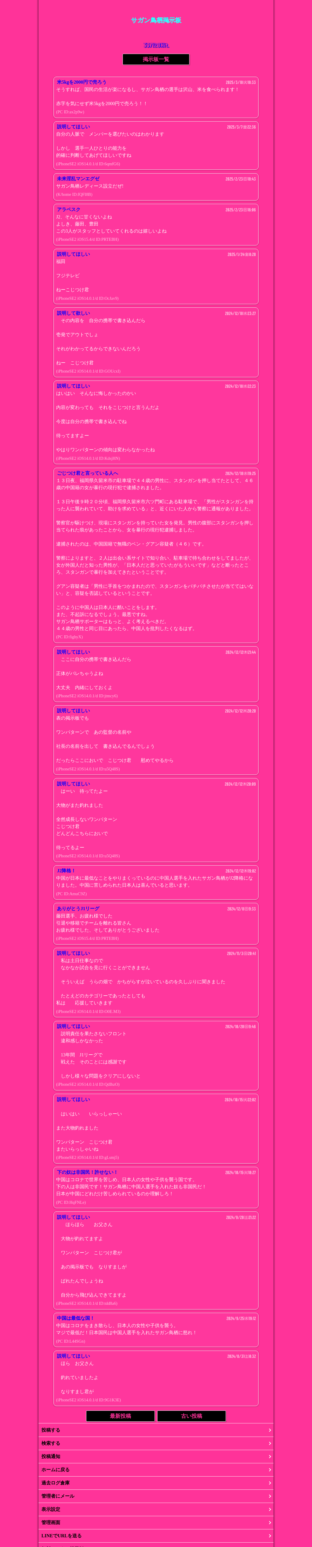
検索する (50, 1443)
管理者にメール (57, 1496)
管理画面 (50, 1522)
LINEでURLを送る (61, 1535)
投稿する (50, 1430)
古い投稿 (191, 1416)
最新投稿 (120, 1416)
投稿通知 (50, 1456)
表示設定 (50, 1509)
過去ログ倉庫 (55, 1482)
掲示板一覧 (156, 59)
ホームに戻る (55, 1469)
